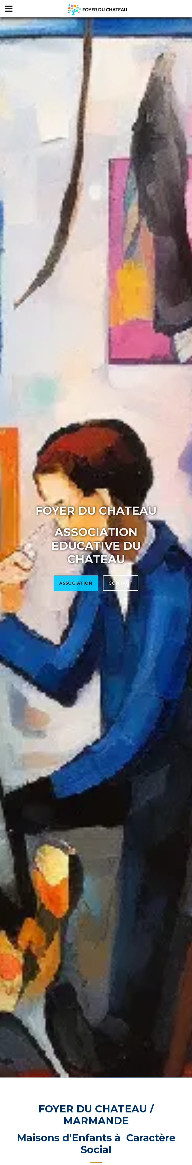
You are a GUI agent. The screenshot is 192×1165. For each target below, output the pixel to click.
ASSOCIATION (76, 583)
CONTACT (120, 583)
